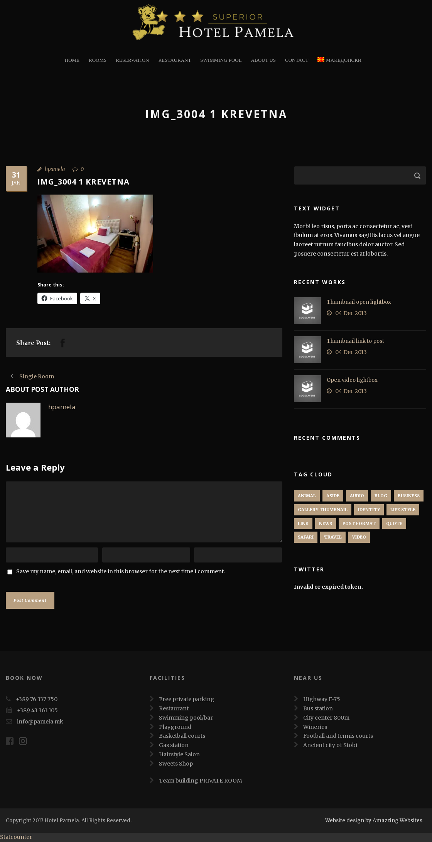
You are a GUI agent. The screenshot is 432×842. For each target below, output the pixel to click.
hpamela (55, 169)
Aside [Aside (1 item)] (332, 495)
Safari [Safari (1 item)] (306, 537)
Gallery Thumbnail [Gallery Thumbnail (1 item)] (323, 509)
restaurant (174, 60)
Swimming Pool (220, 60)
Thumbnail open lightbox (359, 302)
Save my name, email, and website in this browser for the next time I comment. (120, 571)
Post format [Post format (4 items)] (359, 523)
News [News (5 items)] (325, 523)
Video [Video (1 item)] (359, 537)
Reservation (132, 60)
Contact (296, 60)
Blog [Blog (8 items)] (381, 495)
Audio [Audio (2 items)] (357, 495)
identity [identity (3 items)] (369, 509)
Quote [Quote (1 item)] (394, 523)
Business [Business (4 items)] (409, 495)
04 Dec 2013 (351, 313)
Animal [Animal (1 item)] (307, 495)
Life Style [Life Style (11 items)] (402, 509)
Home (72, 60)
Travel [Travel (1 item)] (333, 537)
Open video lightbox (352, 380)
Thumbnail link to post (355, 341)
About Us (263, 60)
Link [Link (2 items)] (303, 523)
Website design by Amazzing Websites (373, 820)
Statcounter (16, 837)
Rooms (97, 60)
